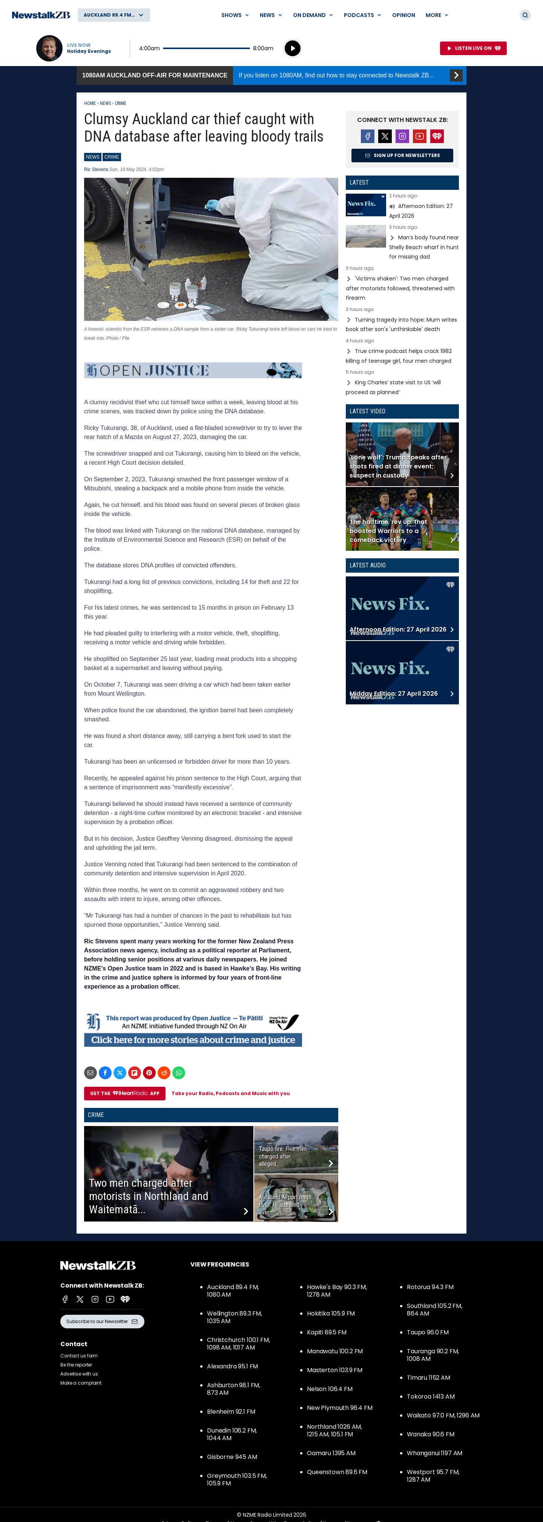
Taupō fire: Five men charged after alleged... (283, 1156)
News (105, 103)
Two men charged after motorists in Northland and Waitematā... (149, 1196)
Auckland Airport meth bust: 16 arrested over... (285, 1205)
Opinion (403, 15)
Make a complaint (80, 1383)
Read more (402, 207)
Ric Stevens (96, 169)
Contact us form (79, 1356)
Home (90, 103)
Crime (120, 103)
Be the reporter (76, 1365)
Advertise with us (79, 1374)
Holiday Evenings (89, 51)
